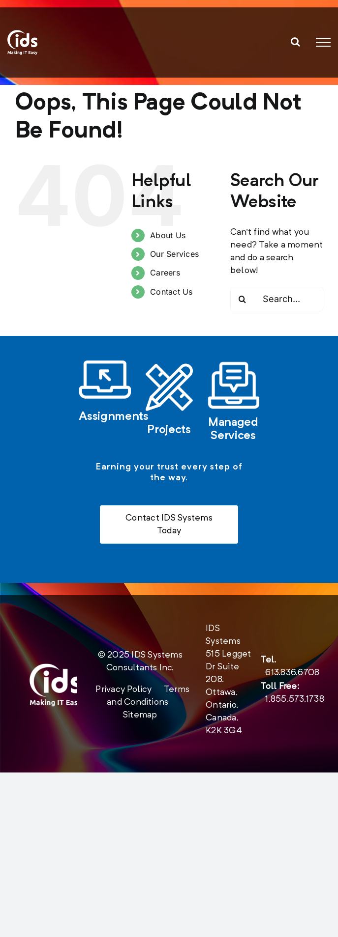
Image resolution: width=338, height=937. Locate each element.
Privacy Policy (123, 690)
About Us (167, 235)
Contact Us (171, 292)
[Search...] (276, 299)
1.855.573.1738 (294, 699)
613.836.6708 (292, 672)
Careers (165, 272)
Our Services (174, 254)
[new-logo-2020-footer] (56, 667)
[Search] (242, 299)
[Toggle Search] (295, 42)
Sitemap (140, 715)
